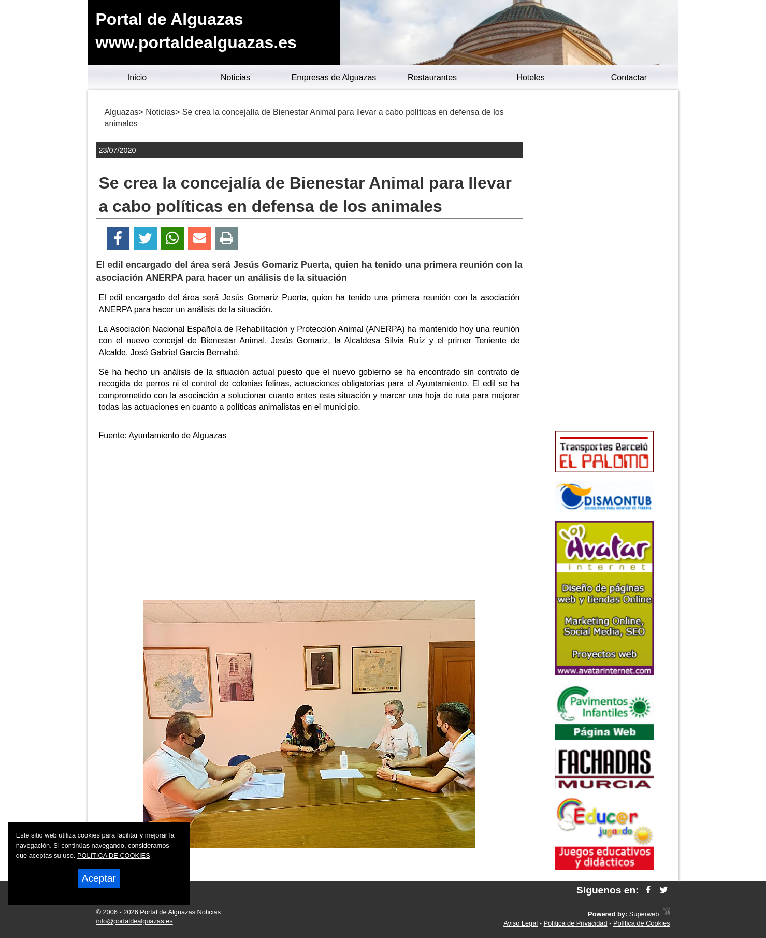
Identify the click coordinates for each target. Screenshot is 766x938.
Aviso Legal (520, 923)
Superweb (644, 914)
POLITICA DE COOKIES (113, 855)
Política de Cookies (641, 923)
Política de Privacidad (576, 923)
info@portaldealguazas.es (134, 921)
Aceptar (99, 878)
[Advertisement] (309, 522)
